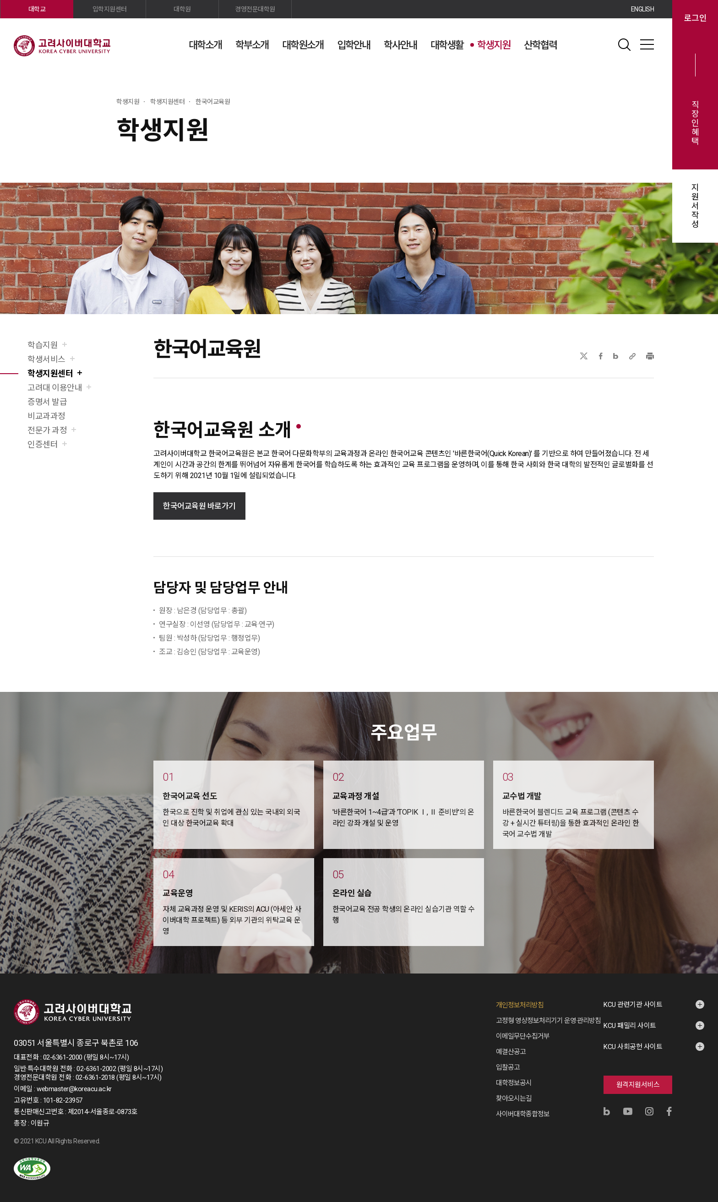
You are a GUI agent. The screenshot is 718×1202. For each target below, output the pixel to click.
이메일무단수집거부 (522, 1036)
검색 (624, 44)
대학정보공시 (514, 1083)
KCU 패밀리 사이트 (630, 1026)
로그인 (695, 18)
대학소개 (205, 45)
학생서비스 (46, 359)
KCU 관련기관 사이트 (633, 1005)
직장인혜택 (695, 123)
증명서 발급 (47, 402)
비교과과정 (46, 416)
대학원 (182, 9)
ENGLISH (642, 9)
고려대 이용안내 (54, 387)
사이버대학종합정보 (522, 1114)
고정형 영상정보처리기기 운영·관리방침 (548, 1021)
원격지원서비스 (638, 1085)
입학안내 (353, 45)
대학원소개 (302, 45)
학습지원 (42, 345)
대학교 (37, 9)
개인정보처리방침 (520, 1005)
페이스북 (601, 356)
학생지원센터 (50, 373)
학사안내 (400, 45)
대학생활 (446, 45)
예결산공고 (511, 1052)
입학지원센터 (109, 9)
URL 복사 (632, 356)
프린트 (650, 356)
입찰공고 (508, 1067)
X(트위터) (583, 356)
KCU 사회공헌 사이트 (633, 1047)
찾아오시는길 (514, 1098)
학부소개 (251, 45)
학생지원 (493, 45)
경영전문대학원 (255, 9)
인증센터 (42, 444)
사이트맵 (647, 44)
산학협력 (540, 45)
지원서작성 (695, 206)
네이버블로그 (615, 356)
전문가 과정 (47, 430)
